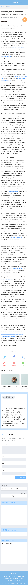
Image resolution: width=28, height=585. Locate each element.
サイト (4, 470)
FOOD (22, 578)
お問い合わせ (17, 580)
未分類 (11, 370)
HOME (14, 573)
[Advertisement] (12, 514)
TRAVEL (11, 576)
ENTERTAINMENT (14, 578)
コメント (5, 444)
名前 (3, 456)
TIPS (15, 576)
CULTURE (6, 578)
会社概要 (10, 580)
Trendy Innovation (15, 2)
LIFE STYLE (21, 576)
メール (4, 463)
